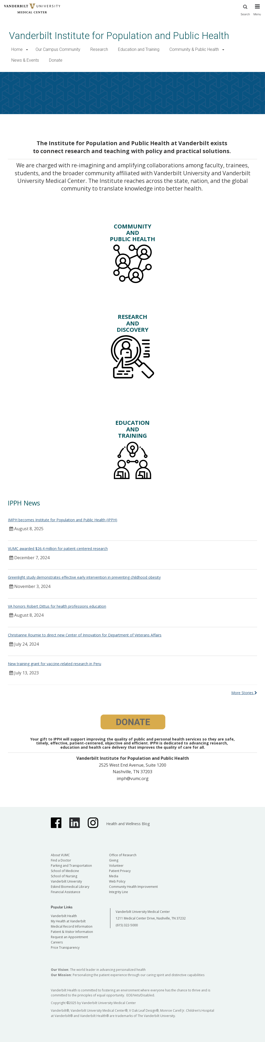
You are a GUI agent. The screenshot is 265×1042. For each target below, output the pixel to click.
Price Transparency (65, 947)
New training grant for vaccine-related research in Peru (54, 663)
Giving (113, 860)
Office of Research (122, 855)
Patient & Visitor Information (72, 931)
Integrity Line (118, 892)
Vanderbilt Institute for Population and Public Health (119, 35)
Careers (57, 942)
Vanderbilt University (66, 881)
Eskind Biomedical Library (70, 886)
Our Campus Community (58, 49)
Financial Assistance (65, 892)
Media (113, 876)
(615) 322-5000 (127, 925)
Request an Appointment (69, 937)
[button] (27, 49)
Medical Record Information (71, 926)
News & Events (25, 60)
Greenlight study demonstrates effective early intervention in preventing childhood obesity (84, 577)
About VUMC (60, 855)
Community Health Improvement (133, 886)
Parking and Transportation (71, 865)
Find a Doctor (61, 860)
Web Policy (117, 881)
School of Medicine (65, 871)
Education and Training (138, 49)
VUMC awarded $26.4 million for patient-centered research (58, 548)
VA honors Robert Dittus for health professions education (57, 606)
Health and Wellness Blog (128, 823)
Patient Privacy (120, 871)
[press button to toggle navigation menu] (257, 12)
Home (17, 49)
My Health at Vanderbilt (68, 921)
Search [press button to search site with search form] (245, 9)
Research (99, 49)
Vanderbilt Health (64, 916)
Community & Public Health (194, 49)
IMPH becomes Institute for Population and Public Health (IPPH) (62, 519)
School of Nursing (64, 876)
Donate (55, 60)
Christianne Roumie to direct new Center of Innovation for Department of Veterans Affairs (84, 634)
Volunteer (116, 865)
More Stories (244, 692)
